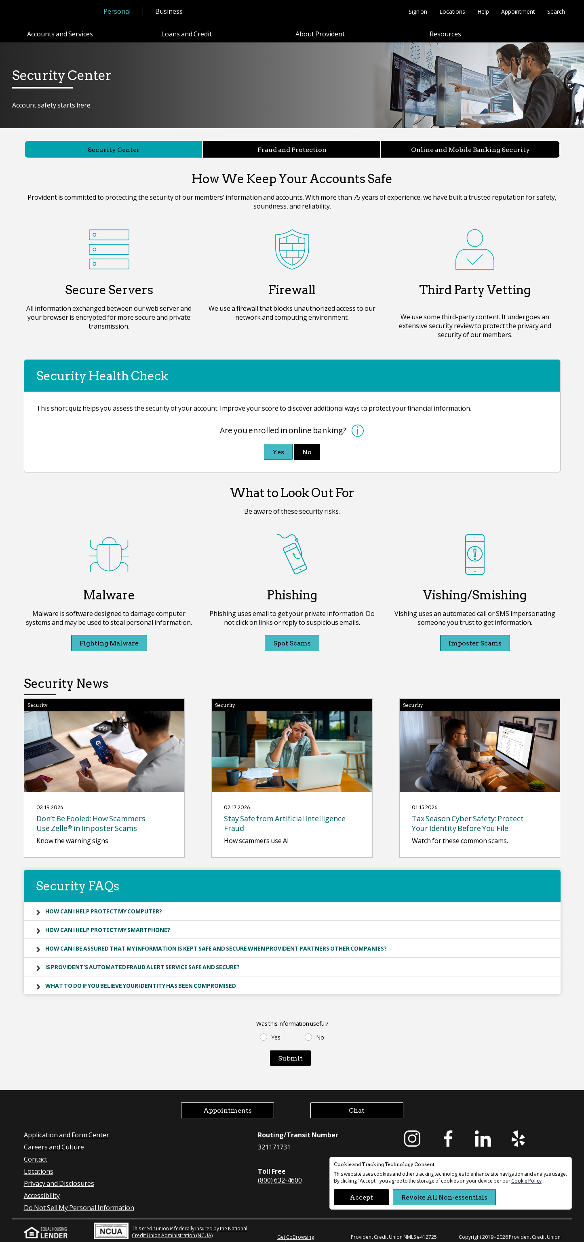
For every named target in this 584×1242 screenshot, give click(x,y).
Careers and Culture (54, 1138)
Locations (452, 11)
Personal (117, 11)
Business (169, 11)
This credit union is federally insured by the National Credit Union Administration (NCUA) (170, 1222)
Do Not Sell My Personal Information (79, 1199)
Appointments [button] (227, 1101)
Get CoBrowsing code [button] (295, 1231)
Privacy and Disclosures (59, 1174)
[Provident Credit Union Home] (57, 11)
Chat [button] (357, 1101)
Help (483, 11)
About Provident (320, 34)
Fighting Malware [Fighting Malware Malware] (109, 634)
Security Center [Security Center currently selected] (114, 149)
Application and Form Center (66, 1126)
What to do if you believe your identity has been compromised (140, 977)
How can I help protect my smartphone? (107, 921)
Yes (278, 443)
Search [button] (556, 11)
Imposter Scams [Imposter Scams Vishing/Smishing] (475, 634)
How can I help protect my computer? (103, 902)
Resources (445, 34)
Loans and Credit (186, 34)
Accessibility (42, 1187)
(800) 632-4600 (280, 1171)
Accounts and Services (60, 34)
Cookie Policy (526, 1181)
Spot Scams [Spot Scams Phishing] (292, 634)
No (307, 443)
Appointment (518, 11)
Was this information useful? (292, 1014)
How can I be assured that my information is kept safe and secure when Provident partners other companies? (216, 939)
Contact (35, 1150)
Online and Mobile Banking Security (470, 149)
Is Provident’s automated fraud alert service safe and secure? (142, 958)
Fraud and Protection (292, 149)
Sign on (418, 11)
